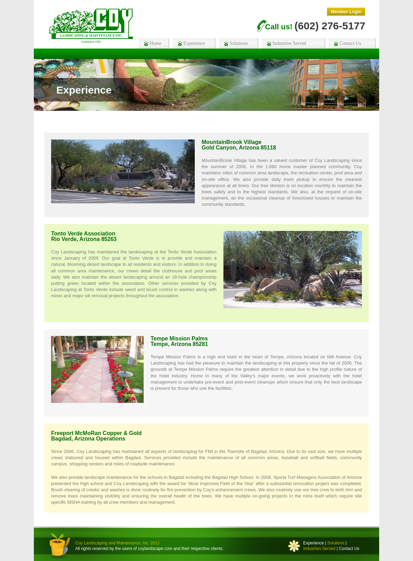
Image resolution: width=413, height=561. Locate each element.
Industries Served (319, 548)
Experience (313, 543)
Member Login (346, 11)
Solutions (335, 543)
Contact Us (349, 548)
